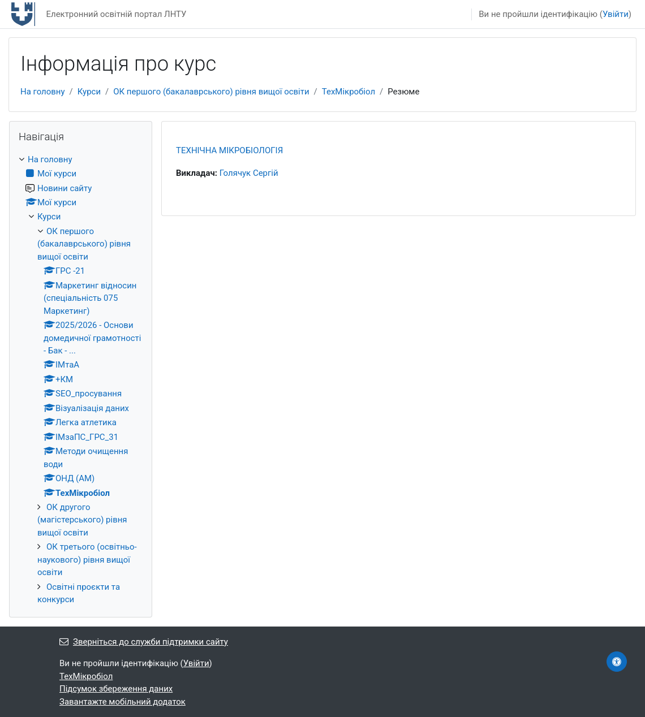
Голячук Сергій (249, 173)
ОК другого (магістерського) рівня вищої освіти (82, 520)
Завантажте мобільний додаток (122, 702)
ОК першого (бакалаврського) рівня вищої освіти (211, 92)
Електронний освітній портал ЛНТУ (116, 14)
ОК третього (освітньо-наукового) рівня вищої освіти (87, 559)
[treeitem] (81, 379)
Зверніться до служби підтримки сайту (143, 642)
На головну (42, 92)
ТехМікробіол (348, 92)
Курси (89, 92)
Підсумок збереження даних (116, 689)
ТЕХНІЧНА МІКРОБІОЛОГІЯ (229, 150)
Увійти (616, 14)
